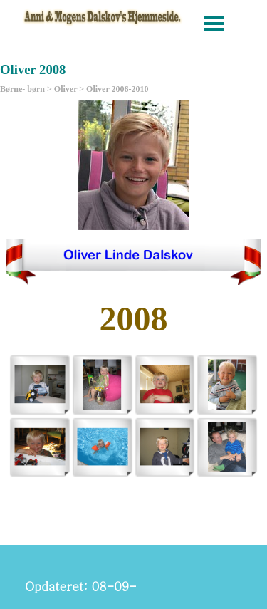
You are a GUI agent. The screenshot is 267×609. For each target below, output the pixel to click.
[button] (40, 384)
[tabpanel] (133, 319)
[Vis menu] (214, 23)
